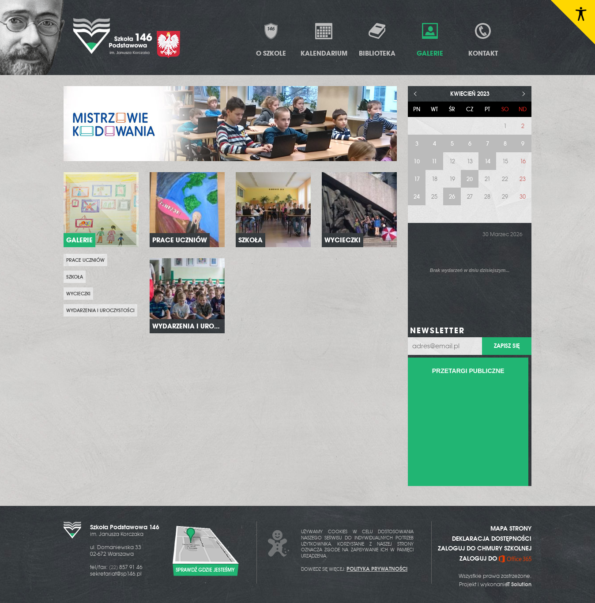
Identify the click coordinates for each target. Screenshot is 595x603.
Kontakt (483, 39)
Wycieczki (78, 293)
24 (417, 196)
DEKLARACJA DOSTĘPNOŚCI (491, 539)
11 (434, 161)
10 (417, 161)
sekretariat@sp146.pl (116, 573)
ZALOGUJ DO (495, 558)
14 (487, 161)
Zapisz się (507, 346)
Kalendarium (324, 39)
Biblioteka (377, 39)
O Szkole (271, 39)
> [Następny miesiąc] (523, 94)
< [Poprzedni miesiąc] (415, 94)
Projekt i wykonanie (495, 584)
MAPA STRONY (510, 528)
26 (452, 196)
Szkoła (74, 277)
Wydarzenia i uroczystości (100, 310)
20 (470, 179)
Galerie (430, 39)
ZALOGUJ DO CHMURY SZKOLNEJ (484, 548)
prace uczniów (85, 260)
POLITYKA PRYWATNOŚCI (376, 569)
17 (417, 179)
